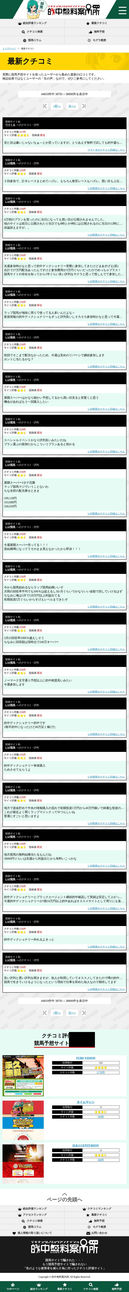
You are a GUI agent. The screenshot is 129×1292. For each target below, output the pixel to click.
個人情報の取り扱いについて (35, 1232)
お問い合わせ (99, 1232)
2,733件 (101, 1072)
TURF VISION (85, 1058)
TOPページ (13, 1289)
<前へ (57, 106)
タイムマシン (85, 1102)
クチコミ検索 (35, 31)
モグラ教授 (99, 40)
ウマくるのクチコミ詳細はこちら (106, 150)
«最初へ (45, 106)
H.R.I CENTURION (86, 1145)
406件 (101, 1159)
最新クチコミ (99, 23)
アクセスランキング (35, 1214)
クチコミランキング (99, 1208)
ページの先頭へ (64, 1199)
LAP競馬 (10, 163)
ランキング (39, 1289)
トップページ (9, 48)
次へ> (72, 106)
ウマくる (10, 125)
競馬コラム (34, 40)
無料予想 (99, 31)
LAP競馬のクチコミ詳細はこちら (106, 188)
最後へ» (83, 106)
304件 (101, 1116)
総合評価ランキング (35, 23)
